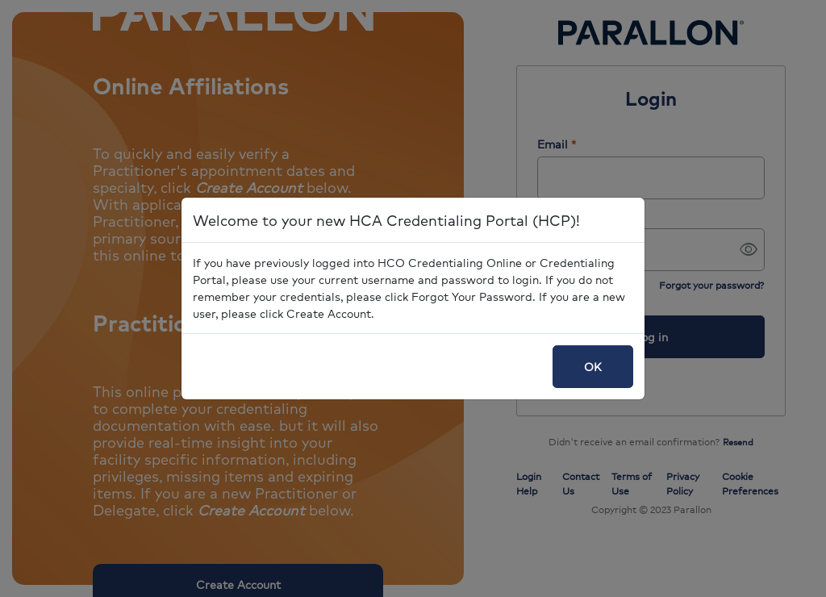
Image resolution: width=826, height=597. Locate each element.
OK (593, 366)
